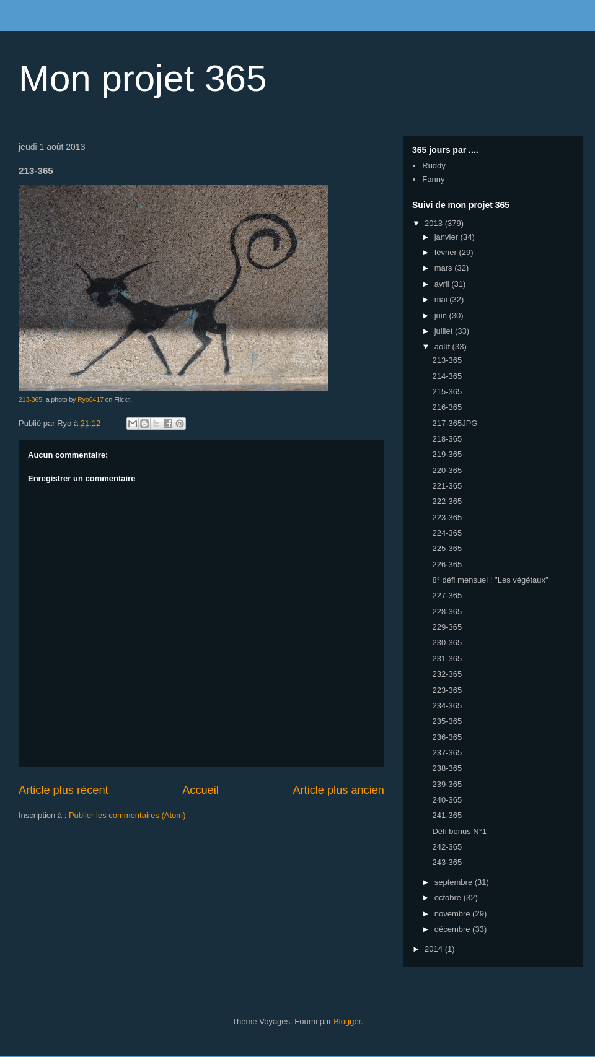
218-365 (447, 438)
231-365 (447, 658)
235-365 (447, 721)
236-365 (447, 737)
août (443, 346)
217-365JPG (454, 423)
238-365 (447, 768)
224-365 (447, 532)
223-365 (447, 517)
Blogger (347, 1021)
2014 (435, 949)
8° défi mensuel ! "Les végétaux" (490, 580)
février (446, 252)
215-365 (447, 391)
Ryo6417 (90, 399)
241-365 (447, 815)
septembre (454, 882)
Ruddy (434, 165)
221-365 (447, 485)
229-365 (447, 627)
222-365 (447, 501)
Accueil (200, 790)
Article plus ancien (338, 790)
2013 (435, 223)
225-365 (447, 548)
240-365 (447, 799)
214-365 (447, 376)
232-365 (447, 674)
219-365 (447, 454)
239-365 (447, 784)
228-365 (447, 611)
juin (441, 315)
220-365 (447, 470)
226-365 (447, 564)
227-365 (447, 595)
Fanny (433, 179)
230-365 (447, 642)
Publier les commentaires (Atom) (127, 815)
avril (442, 284)
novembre (453, 913)
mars (444, 267)
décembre (453, 929)
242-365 (447, 846)
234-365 (447, 705)
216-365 (447, 407)
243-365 (447, 862)
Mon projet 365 (143, 78)
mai (442, 299)
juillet (444, 331)
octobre (449, 897)
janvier (447, 236)
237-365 (447, 752)
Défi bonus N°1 (459, 831)
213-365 (30, 399)
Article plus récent (63, 790)
